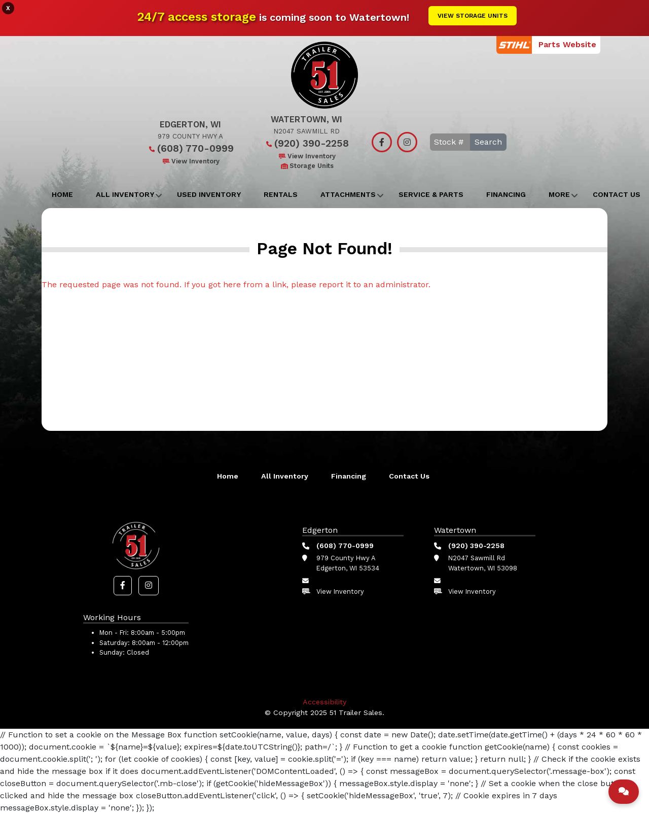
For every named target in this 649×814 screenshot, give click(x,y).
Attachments (348, 194)
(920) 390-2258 (306, 143)
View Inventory (190, 161)
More (559, 194)
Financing (506, 194)
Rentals (281, 194)
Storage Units (306, 165)
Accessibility (324, 702)
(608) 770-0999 (190, 148)
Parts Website (567, 44)
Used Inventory (209, 194)
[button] (123, 585)
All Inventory (125, 194)
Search (488, 142)
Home (62, 194)
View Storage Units (473, 15)
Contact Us (409, 476)
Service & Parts (431, 194)
